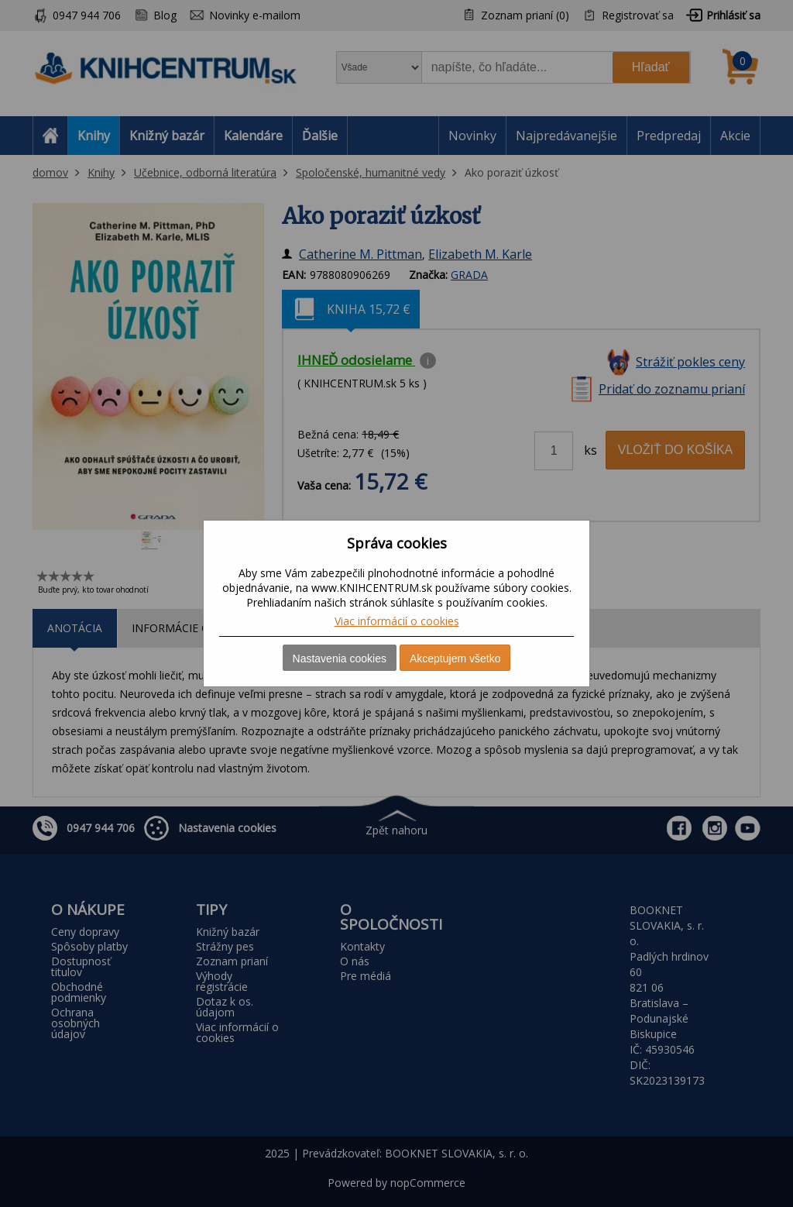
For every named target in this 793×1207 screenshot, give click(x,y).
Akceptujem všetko (455, 658)
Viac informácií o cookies (397, 621)
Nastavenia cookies (339, 658)
